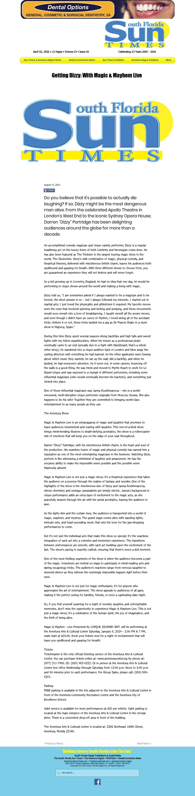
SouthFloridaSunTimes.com (75, 761)
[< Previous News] (54, 743)
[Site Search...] (97, 773)
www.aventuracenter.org (112, 658)
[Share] (49, 190)
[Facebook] (97, 782)
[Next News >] (143, 743)
